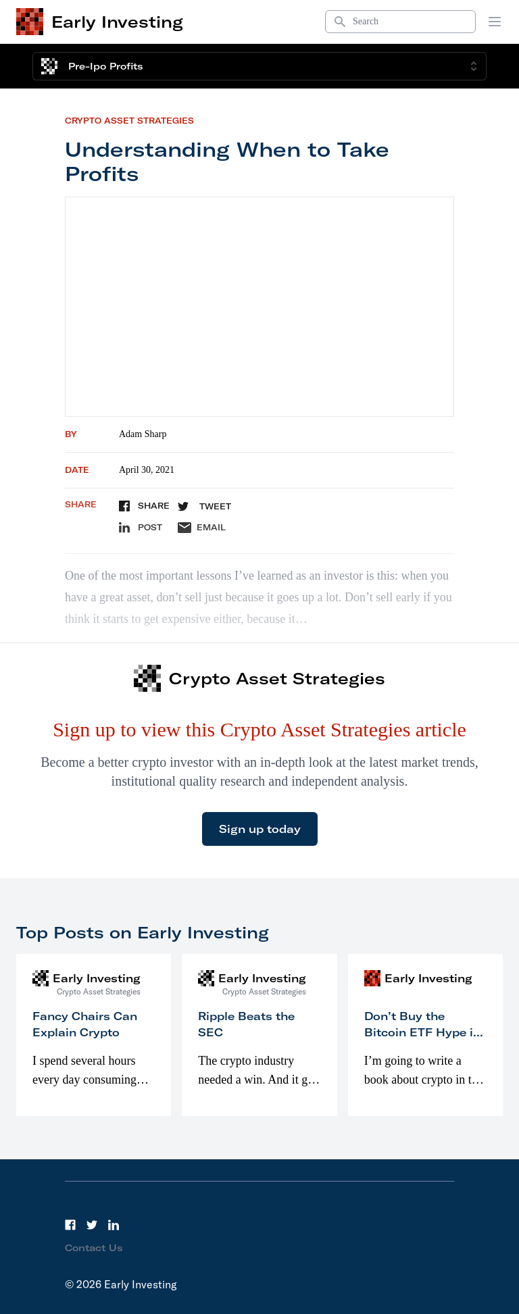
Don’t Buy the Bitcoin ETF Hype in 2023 (422, 1032)
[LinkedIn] (113, 1224)
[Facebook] (70, 1224)
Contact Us (94, 1248)
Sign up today (260, 829)
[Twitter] (91, 1224)
